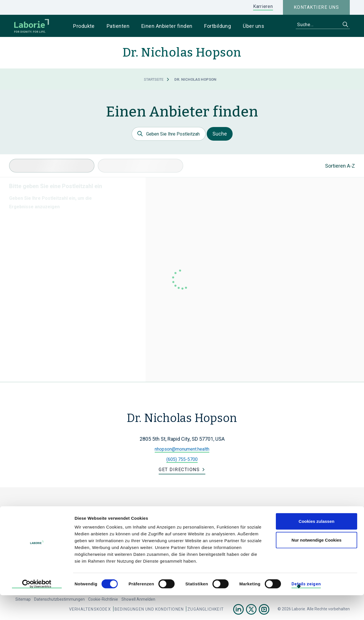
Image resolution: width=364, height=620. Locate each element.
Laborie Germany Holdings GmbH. (134, 513)
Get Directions (179, 469)
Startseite (154, 79)
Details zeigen (305, 608)
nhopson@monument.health (182, 449)
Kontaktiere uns (316, 7)
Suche (219, 134)
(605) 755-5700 (182, 459)
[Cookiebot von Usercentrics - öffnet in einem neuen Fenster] (37, 609)
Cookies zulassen (316, 546)
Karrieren (263, 6)
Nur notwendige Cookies (316, 564)
